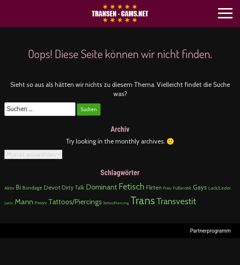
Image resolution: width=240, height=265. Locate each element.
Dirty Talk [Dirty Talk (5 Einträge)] (73, 187)
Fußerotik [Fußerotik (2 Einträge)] (182, 188)
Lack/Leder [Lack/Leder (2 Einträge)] (219, 188)
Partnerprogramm (210, 231)
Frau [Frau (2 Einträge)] (167, 188)
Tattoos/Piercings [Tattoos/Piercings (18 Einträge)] (75, 201)
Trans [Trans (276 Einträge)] (142, 200)
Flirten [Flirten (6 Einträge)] (154, 187)
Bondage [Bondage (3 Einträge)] (32, 188)
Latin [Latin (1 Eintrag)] (8, 203)
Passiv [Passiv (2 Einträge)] (41, 202)
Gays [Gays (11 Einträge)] (200, 187)
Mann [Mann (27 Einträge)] (24, 201)
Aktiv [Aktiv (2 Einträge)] (9, 188)
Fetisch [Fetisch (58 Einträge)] (131, 186)
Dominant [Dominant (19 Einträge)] (101, 187)
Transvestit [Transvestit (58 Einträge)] (176, 201)
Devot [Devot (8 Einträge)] (52, 187)
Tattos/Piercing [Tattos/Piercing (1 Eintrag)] (116, 203)
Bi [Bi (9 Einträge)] (18, 187)
